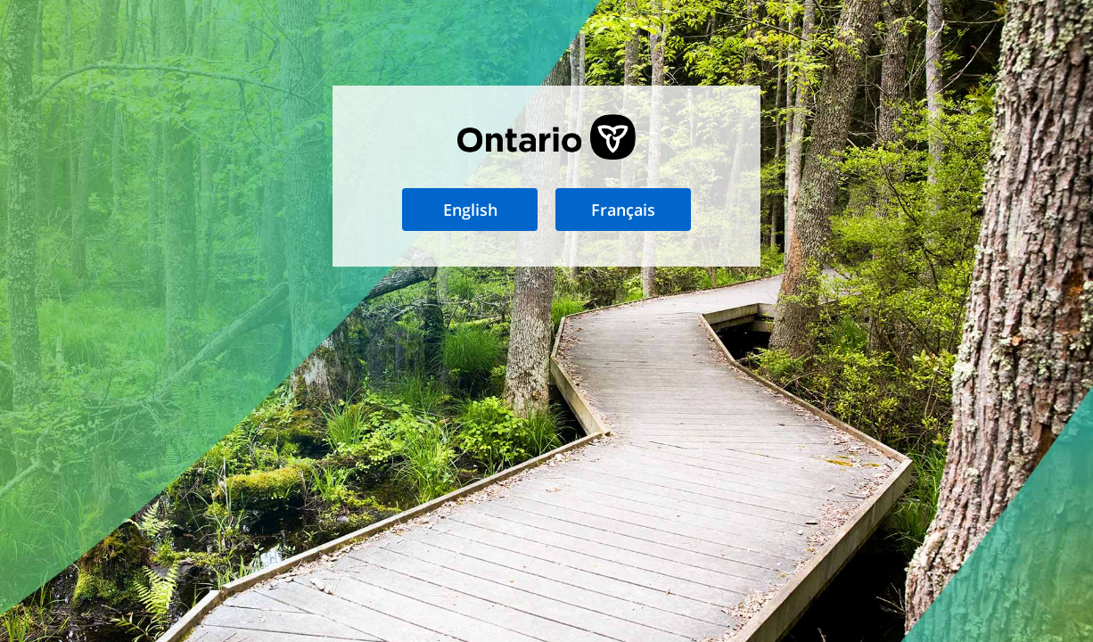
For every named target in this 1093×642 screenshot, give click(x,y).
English (470, 209)
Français (623, 209)
